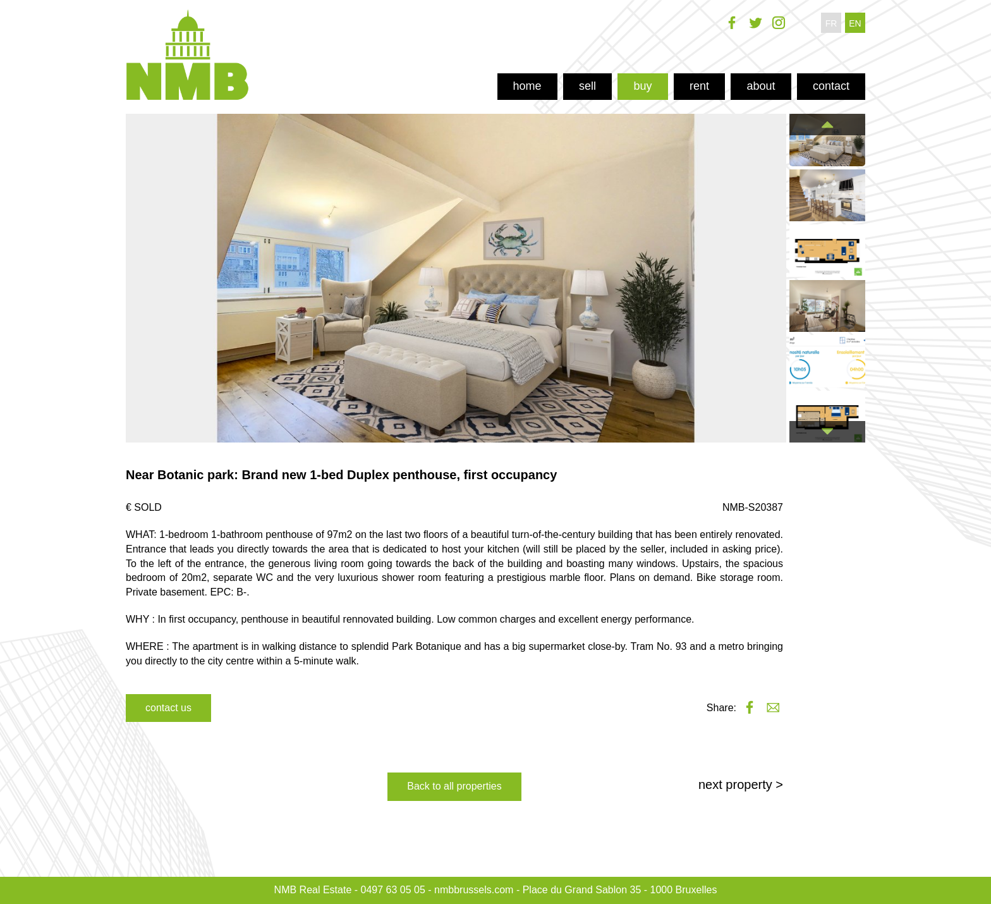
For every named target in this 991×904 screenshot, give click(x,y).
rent (699, 86)
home (527, 86)
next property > (740, 784)
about (760, 86)
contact (831, 86)
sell (587, 86)
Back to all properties (454, 786)
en (855, 23)
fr (831, 23)
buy (642, 86)
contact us (168, 707)
